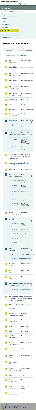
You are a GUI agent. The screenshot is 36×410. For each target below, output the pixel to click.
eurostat (12, 169)
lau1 (10, 326)
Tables (4, 21)
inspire (11, 313)
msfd (10, 349)
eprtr (10, 133)
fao (10, 174)
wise (10, 386)
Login (22, 4)
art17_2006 (13, 80)
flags (15, 185)
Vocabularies (6, 31)
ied (10, 277)
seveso (11, 368)
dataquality (13, 120)
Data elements (6, 24)
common (12, 109)
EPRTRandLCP (14, 154)
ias (10, 270)
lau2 (10, 331)
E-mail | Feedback (7, 404)
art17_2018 (13, 93)
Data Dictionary (15, 11)
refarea (16, 195)
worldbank (12, 393)
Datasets (4, 18)
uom (10, 380)
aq (10, 60)
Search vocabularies (10, 55)
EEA (10, 1)
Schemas (5, 27)
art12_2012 (13, 67)
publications (13, 362)
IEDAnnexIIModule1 (15, 283)
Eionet (9, 11)
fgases (11, 212)
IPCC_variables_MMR (17, 258)
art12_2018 (13, 73)
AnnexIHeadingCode (17, 289)
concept (16, 223)
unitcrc (16, 203)
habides (11, 264)
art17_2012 (13, 86)
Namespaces (6, 37)
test (10, 375)
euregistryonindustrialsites (15, 163)
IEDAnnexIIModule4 (15, 305)
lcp (10, 342)
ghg (10, 248)
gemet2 (11, 219)
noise (11, 355)
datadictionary (14, 114)
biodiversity (13, 100)
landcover (12, 320)
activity (16, 139)
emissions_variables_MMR (17, 254)
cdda (10, 104)
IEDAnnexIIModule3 (15, 296)
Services (4, 34)
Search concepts (23, 55)
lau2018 (11, 336)
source (16, 233)
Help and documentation (9, 15)
